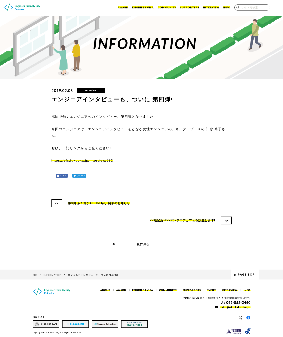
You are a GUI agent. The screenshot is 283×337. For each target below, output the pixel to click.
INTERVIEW (211, 7)
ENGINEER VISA (143, 7)
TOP (35, 274)
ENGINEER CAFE (49, 324)
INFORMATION (53, 274)
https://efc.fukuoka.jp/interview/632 (82, 160)
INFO (226, 7)
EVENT (212, 290)
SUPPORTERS (189, 7)
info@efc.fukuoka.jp (235, 307)
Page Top (237, 274)
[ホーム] (22, 8)
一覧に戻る (142, 244)
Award (123, 7)
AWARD (124, 290)
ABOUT (109, 290)
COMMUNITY (167, 7)
